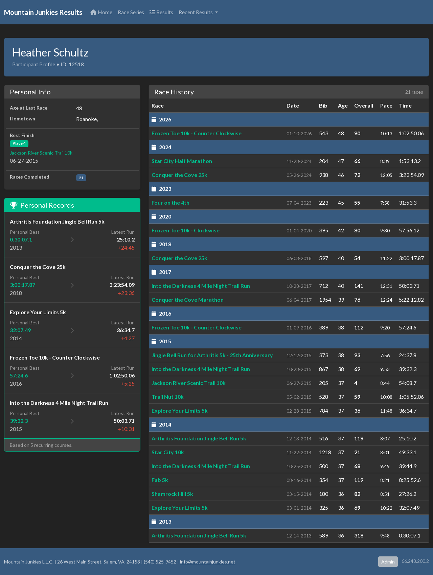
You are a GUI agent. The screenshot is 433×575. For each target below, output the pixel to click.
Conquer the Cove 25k (179, 174)
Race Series (131, 12)
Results (161, 12)
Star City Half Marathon (182, 161)
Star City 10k (168, 452)
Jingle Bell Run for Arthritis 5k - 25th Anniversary (212, 355)
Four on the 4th (170, 202)
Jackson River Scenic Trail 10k (41, 153)
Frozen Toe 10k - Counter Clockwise (197, 133)
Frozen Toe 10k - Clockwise (186, 230)
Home (101, 12)
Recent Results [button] (196, 12)
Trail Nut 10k (168, 396)
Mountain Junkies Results (43, 12)
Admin (388, 562)
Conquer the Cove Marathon (188, 299)
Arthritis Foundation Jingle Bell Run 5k (199, 438)
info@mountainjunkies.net (207, 562)
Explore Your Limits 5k (180, 410)
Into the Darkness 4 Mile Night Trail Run (201, 285)
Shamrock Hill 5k (172, 493)
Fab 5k (160, 480)
